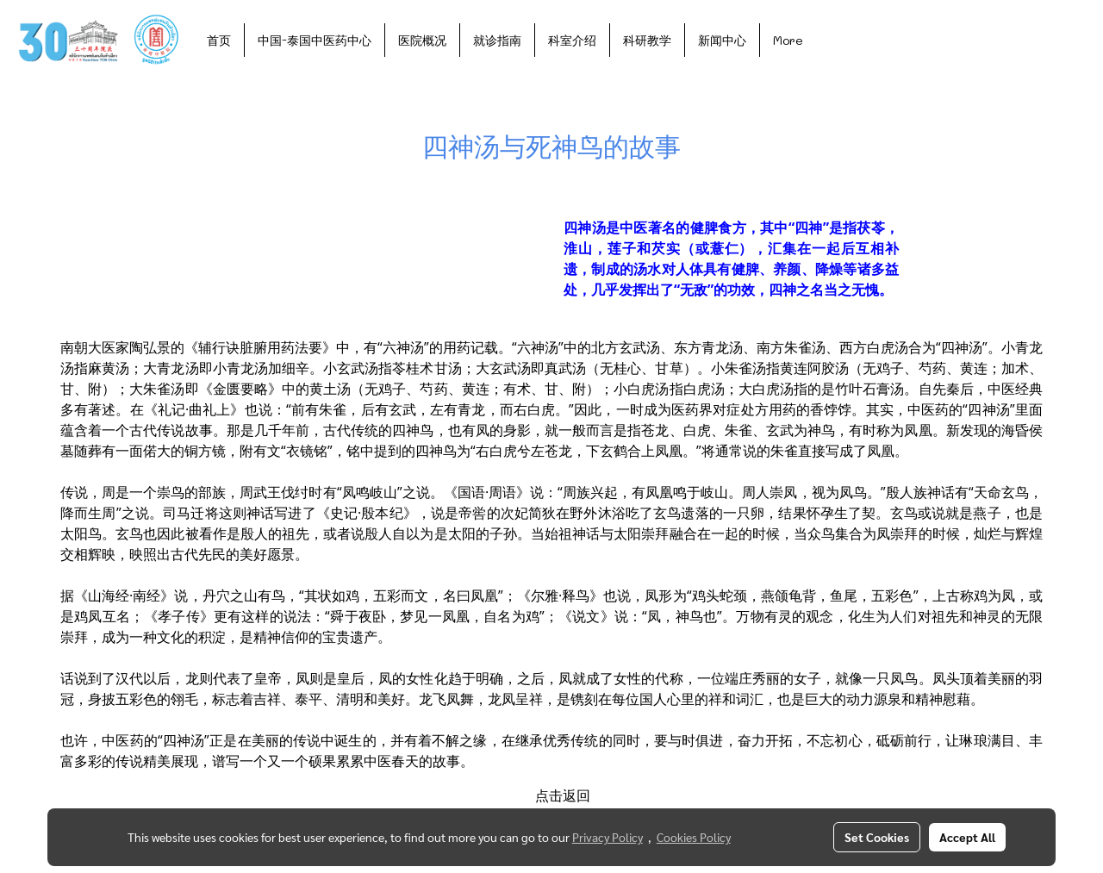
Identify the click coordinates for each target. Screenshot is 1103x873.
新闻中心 (722, 40)
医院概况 (422, 40)
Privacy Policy (607, 837)
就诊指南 (497, 40)
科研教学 (647, 40)
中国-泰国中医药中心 (314, 40)
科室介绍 (572, 40)
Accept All (967, 837)
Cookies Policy (694, 837)
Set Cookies (876, 837)
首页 (219, 40)
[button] (831, 40)
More (788, 40)
